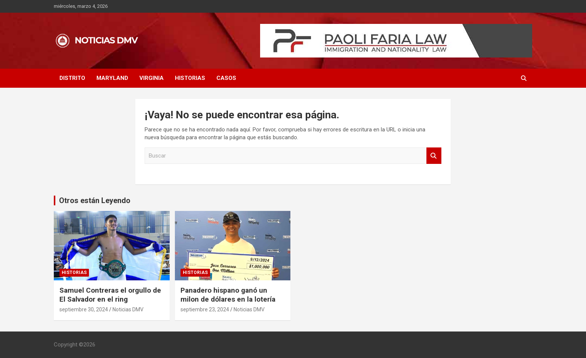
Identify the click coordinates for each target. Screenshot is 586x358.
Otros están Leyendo (94, 200)
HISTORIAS (190, 78)
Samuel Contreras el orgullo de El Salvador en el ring (110, 295)
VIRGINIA (151, 78)
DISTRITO (72, 78)
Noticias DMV (128, 309)
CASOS (226, 78)
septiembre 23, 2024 (205, 309)
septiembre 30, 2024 (83, 309)
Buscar (433, 155)
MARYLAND (112, 78)
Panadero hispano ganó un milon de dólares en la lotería (228, 295)
